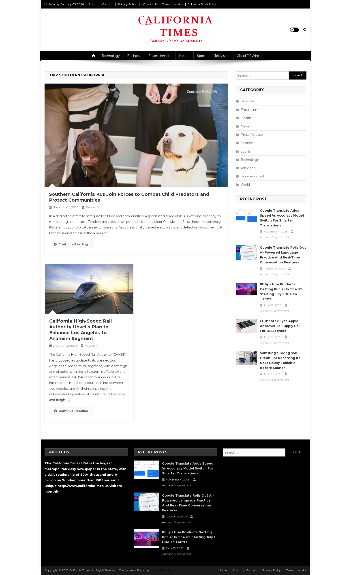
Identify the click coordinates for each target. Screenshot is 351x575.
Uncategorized (252, 176)
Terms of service (172, 4)
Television (221, 56)
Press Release (252, 135)
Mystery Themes (160, 570)
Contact (107, 4)
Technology (111, 56)
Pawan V (92, 207)
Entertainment (160, 56)
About (92, 4)
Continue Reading (71, 244)
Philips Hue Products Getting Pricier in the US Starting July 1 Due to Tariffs (281, 291)
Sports (202, 56)
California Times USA (70, 463)
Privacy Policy (127, 4)
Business (134, 56)
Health (184, 56)
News (245, 126)
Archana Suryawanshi (274, 237)
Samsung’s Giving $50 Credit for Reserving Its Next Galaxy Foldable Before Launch (280, 360)
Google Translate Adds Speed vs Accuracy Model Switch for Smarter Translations (282, 218)
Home (223, 570)
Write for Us (149, 4)
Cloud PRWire (248, 56)
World (245, 185)
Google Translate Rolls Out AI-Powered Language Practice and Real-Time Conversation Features (283, 255)
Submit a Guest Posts (202, 4)
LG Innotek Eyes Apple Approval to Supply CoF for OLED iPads (280, 326)
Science (247, 143)
